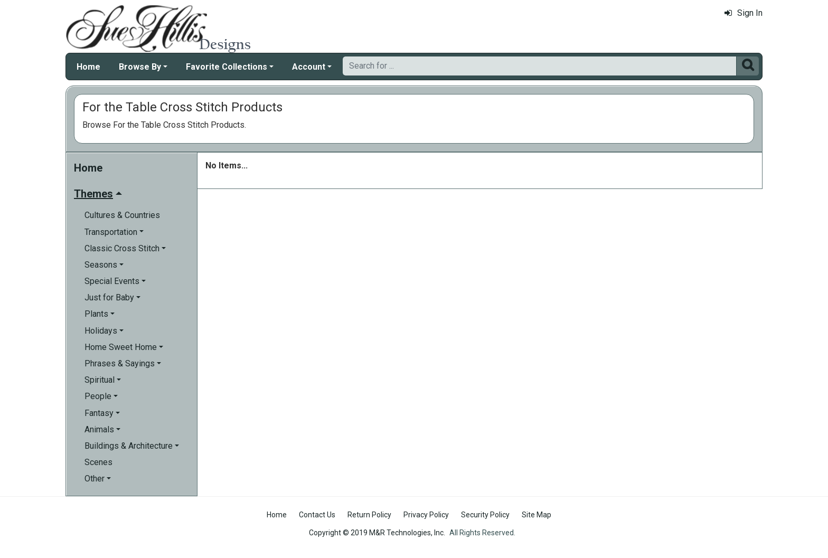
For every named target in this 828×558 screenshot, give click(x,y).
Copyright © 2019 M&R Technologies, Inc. (377, 532)
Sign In (743, 13)
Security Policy (485, 514)
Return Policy (369, 514)
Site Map (536, 514)
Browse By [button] (140, 67)
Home (88, 67)
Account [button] (308, 67)
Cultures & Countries (122, 215)
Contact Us (317, 514)
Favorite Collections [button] (226, 67)
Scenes (98, 462)
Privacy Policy (426, 514)
